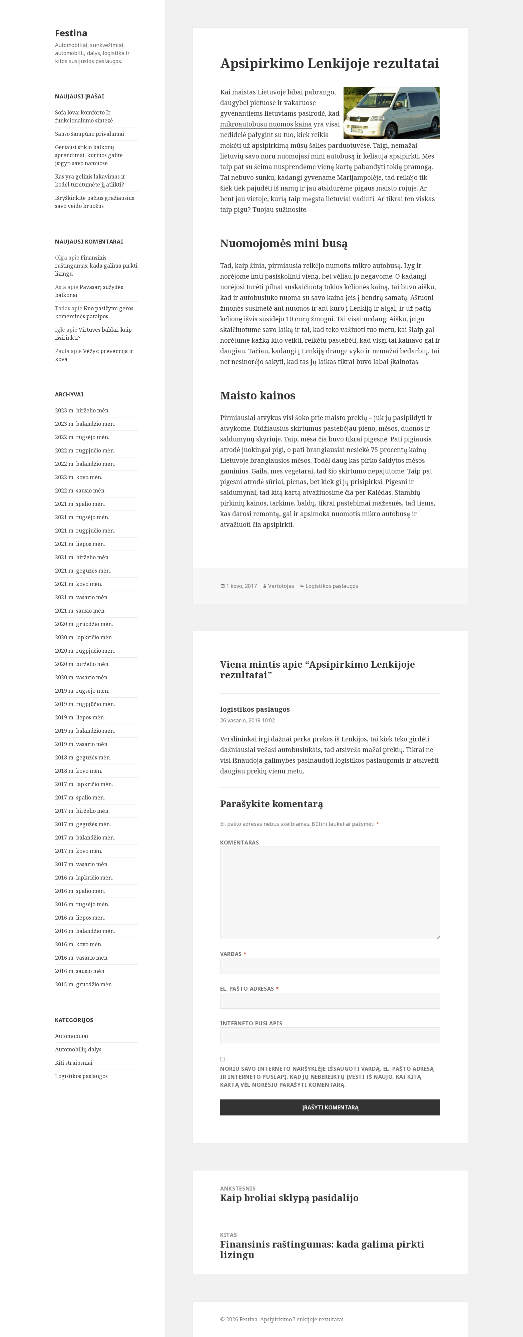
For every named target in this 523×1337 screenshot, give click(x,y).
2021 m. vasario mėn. (82, 597)
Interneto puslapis (251, 1023)
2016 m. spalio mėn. (80, 891)
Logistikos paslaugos (81, 1076)
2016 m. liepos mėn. (80, 917)
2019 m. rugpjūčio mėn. (85, 704)
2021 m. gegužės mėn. (83, 570)
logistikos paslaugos (255, 709)
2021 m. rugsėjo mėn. (82, 517)
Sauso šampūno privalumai (89, 133)
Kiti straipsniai (73, 1062)
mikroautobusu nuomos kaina (266, 124)
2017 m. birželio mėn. (82, 810)
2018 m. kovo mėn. (78, 770)
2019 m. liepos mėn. (80, 717)
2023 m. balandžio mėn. (85, 423)
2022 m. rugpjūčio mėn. (85, 450)
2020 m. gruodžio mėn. (84, 624)
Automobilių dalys (78, 1049)
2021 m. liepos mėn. (80, 544)
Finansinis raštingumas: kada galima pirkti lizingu (96, 265)
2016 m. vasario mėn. (82, 957)
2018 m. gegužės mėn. (83, 757)
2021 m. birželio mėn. (82, 557)
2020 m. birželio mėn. (82, 664)
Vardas (233, 954)
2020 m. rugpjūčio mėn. (85, 650)
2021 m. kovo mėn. (78, 584)
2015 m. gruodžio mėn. (84, 984)
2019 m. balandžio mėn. (85, 730)
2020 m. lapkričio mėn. (84, 637)
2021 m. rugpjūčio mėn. (85, 530)
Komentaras (239, 842)
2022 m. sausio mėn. (80, 490)
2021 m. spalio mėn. (80, 504)
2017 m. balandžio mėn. (85, 837)
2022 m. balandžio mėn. (85, 463)
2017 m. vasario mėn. (82, 864)
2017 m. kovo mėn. (78, 851)
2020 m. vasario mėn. (82, 677)
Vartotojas (281, 586)
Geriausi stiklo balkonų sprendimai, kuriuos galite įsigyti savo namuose (89, 155)
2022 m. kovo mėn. (78, 477)
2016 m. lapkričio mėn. (84, 877)
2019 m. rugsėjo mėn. (82, 690)
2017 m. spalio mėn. (80, 797)
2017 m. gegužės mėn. (83, 824)
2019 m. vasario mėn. (82, 744)
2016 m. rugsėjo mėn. (82, 904)
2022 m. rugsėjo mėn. (82, 437)
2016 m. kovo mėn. (78, 944)
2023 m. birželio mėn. (82, 410)
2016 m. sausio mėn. (80, 971)
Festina (71, 33)
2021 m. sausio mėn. (80, 610)
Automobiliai (71, 1036)
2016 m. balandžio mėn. (85, 931)
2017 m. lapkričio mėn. (84, 784)
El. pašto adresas (249, 988)
